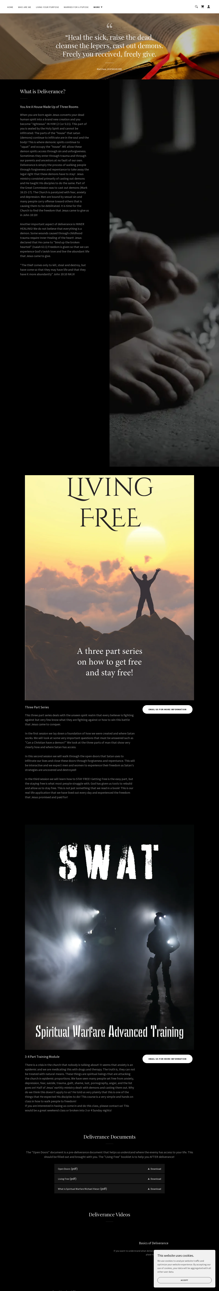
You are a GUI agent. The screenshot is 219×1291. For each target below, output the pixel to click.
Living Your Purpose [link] (47, 7)
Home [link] (10, 7)
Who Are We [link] (24, 7)
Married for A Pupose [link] (76, 7)
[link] (203, 7)
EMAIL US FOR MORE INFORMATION (167, 709)
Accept (185, 1280)
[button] (98, 7)
